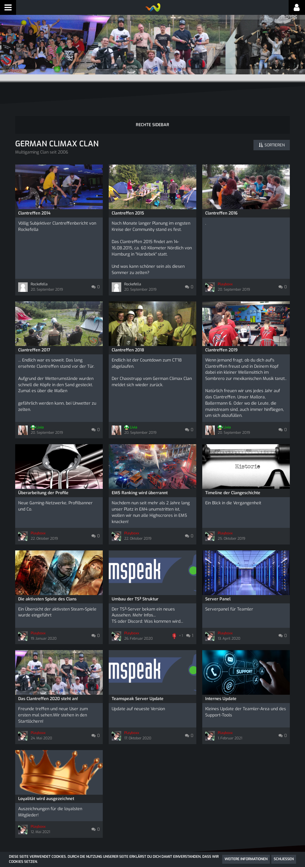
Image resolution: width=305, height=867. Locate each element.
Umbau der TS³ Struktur (135, 571)
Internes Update (220, 669)
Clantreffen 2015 (128, 207)
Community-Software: (152, 851)
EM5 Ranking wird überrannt (140, 472)
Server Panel (218, 571)
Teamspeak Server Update (138, 669)
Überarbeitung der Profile (43, 472)
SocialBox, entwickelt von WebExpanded (152, 846)
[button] (8, 7)
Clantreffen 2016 (221, 207)
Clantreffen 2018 (128, 339)
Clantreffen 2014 (34, 207)
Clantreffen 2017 (34, 339)
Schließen (284, 859)
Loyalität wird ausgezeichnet (46, 762)
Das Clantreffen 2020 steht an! (48, 669)
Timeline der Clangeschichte (232, 472)
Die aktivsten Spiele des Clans (47, 571)
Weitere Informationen (246, 859)
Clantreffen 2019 (221, 339)
